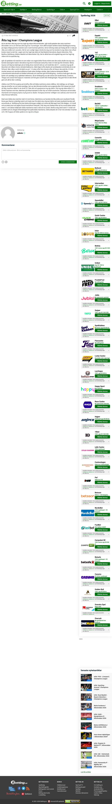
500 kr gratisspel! (100, 22)
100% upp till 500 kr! (101, 170)
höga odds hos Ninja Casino (101, 123)
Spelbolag (51, 9)
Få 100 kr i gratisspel (101, 576)
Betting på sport (80, 787)
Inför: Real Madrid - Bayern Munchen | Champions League (100, 697)
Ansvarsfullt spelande (56, 801)
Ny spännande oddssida (102, 403)
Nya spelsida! (98, 388)
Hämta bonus (102, 25)
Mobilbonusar (61, 789)
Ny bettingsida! (99, 282)
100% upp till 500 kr (101, 140)
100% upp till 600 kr (101, 373)
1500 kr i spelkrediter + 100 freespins (101, 106)
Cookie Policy (98, 793)
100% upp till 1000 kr (101, 155)
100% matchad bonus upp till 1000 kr (101, 38)
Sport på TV (74, 9)
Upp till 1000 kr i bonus (101, 233)
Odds (62, 9)
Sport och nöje (9, 9)
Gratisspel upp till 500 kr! (102, 419)
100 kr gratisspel (100, 449)
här (88, 31)
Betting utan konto (44, 793)
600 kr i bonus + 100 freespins (101, 89)
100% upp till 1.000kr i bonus (101, 186)
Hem (3, 13)
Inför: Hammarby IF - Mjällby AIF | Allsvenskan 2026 (101, 764)
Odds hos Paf (99, 479)
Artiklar (8, 13)
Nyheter (78, 791)
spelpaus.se (91, 30)
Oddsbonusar (61, 785)
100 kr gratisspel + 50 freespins (101, 511)
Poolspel (88, 9)
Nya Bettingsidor (44, 787)
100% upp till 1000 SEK (102, 312)
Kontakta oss (98, 787)
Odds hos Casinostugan (102, 464)
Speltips (23, 9)
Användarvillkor (98, 789)
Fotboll (22, 32)
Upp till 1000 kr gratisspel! (99, 266)
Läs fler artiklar (86, 772)
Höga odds (98, 606)
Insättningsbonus (62, 787)
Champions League (12, 32)
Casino (100, 9)
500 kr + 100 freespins (101, 495)
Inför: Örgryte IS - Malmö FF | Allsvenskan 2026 (102, 745)
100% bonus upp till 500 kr (102, 543)
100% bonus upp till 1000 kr (102, 249)
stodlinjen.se (85, 30)
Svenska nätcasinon (82, 793)
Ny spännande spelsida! (102, 297)
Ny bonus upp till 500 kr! (102, 328)
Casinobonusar (61, 791)
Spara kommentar (68, 162)
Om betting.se (98, 785)
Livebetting (42, 795)
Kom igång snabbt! (100, 527)
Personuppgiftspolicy (100, 791)
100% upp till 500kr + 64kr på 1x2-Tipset (101, 55)
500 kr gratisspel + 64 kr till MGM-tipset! (102, 72)
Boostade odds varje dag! (102, 358)
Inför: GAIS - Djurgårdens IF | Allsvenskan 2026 (100, 716)
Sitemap (96, 795)
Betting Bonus (37, 9)
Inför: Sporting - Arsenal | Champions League (101, 687)
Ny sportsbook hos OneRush (100, 621)
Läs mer (107, 15)
